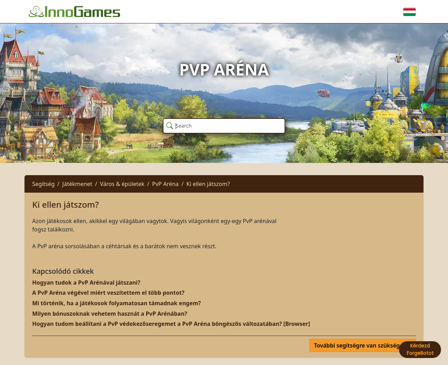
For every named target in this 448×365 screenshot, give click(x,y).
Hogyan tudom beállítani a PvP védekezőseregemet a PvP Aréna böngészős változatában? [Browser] (171, 324)
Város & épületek (122, 184)
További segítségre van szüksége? (360, 345)
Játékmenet (77, 184)
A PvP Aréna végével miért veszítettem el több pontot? (108, 292)
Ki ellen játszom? (208, 184)
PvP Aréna (165, 184)
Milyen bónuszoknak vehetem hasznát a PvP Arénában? (109, 313)
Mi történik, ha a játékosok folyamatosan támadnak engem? (116, 303)
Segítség (43, 184)
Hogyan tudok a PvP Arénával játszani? (86, 282)
